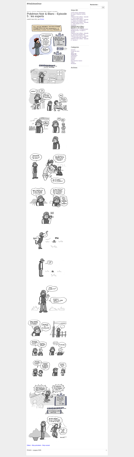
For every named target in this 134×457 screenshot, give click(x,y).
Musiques (73, 63)
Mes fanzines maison (76, 60)
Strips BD (34, 11)
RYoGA (42, 19)
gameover (29, 11)
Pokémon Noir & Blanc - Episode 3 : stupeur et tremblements (79, 20)
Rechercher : (94, 4)
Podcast (73, 58)
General (73, 50)
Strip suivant (46, 445)
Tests (72, 52)
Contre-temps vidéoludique (78, 12)
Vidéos (73, 62)
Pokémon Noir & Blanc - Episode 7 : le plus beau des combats (79, 36)
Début (29, 445)
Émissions (73, 56)
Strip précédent (36, 445)
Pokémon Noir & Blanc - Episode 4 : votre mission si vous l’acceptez (79, 24)
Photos (73, 59)
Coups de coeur (75, 51)
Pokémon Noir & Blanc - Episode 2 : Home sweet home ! (79, 17)
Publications (74, 55)
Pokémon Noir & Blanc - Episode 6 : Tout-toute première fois (79, 34)
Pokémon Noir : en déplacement (79, 29)
